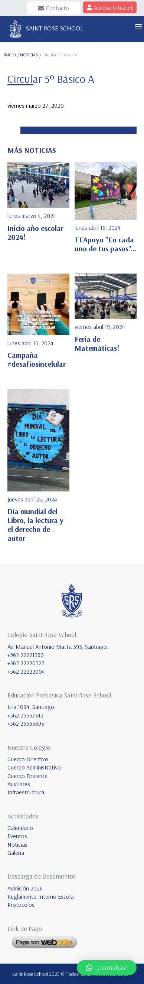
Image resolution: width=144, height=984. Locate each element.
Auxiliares (18, 784)
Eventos (17, 836)
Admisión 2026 (25, 888)
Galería (15, 852)
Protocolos (21, 904)
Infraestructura (25, 792)
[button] (107, 967)
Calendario (20, 827)
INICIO (10, 55)
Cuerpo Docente (27, 775)
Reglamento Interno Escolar (41, 896)
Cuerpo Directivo (27, 759)
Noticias (17, 844)
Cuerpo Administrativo (34, 767)
